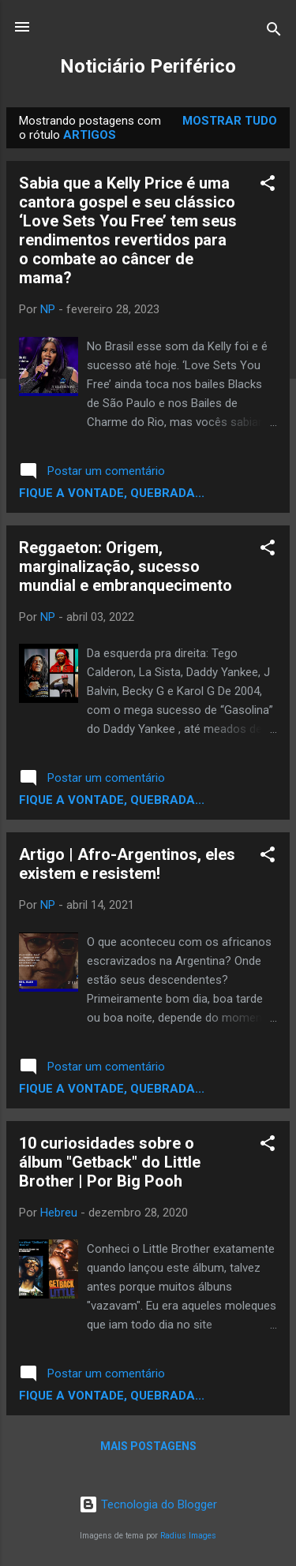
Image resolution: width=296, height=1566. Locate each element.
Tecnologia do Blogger (148, 1504)
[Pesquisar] (273, 32)
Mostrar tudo (229, 121)
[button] (267, 186)
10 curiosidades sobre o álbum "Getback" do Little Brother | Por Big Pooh (109, 1162)
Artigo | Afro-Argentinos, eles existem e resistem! (127, 864)
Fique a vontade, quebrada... (111, 493)
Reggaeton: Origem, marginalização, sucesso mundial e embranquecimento (125, 566)
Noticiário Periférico (148, 66)
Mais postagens (148, 1446)
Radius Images (188, 1535)
